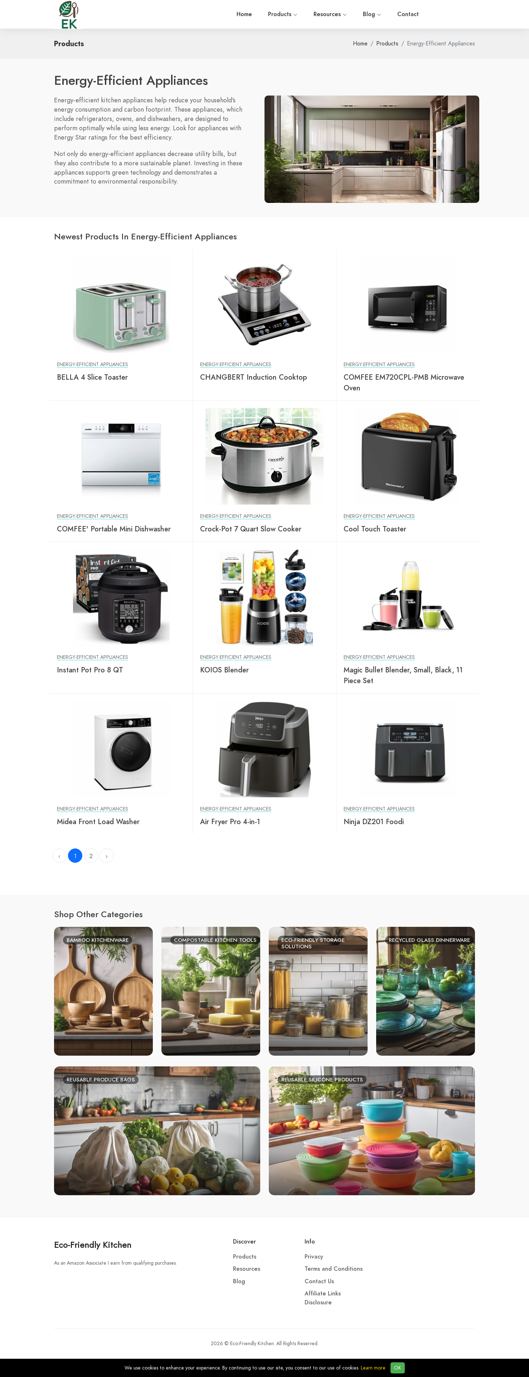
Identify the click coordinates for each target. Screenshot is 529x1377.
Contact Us (319, 1281)
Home (115, 14)
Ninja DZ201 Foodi (374, 822)
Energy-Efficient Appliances (92, 364)
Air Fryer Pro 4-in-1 (230, 822)
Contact (279, 14)
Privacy (314, 1257)
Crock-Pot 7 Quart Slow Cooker (250, 529)
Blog (243, 14)
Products (154, 14)
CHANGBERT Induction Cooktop (253, 377)
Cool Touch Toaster (375, 529)
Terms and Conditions (334, 1269)
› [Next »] (107, 856)
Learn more (373, 1367)
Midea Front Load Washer (98, 822)
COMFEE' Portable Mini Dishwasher (114, 529)
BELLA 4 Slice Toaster (92, 377)
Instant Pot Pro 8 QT (90, 670)
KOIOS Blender (224, 670)
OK (397, 1367)
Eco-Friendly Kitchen (92, 1245)
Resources (201, 14)
